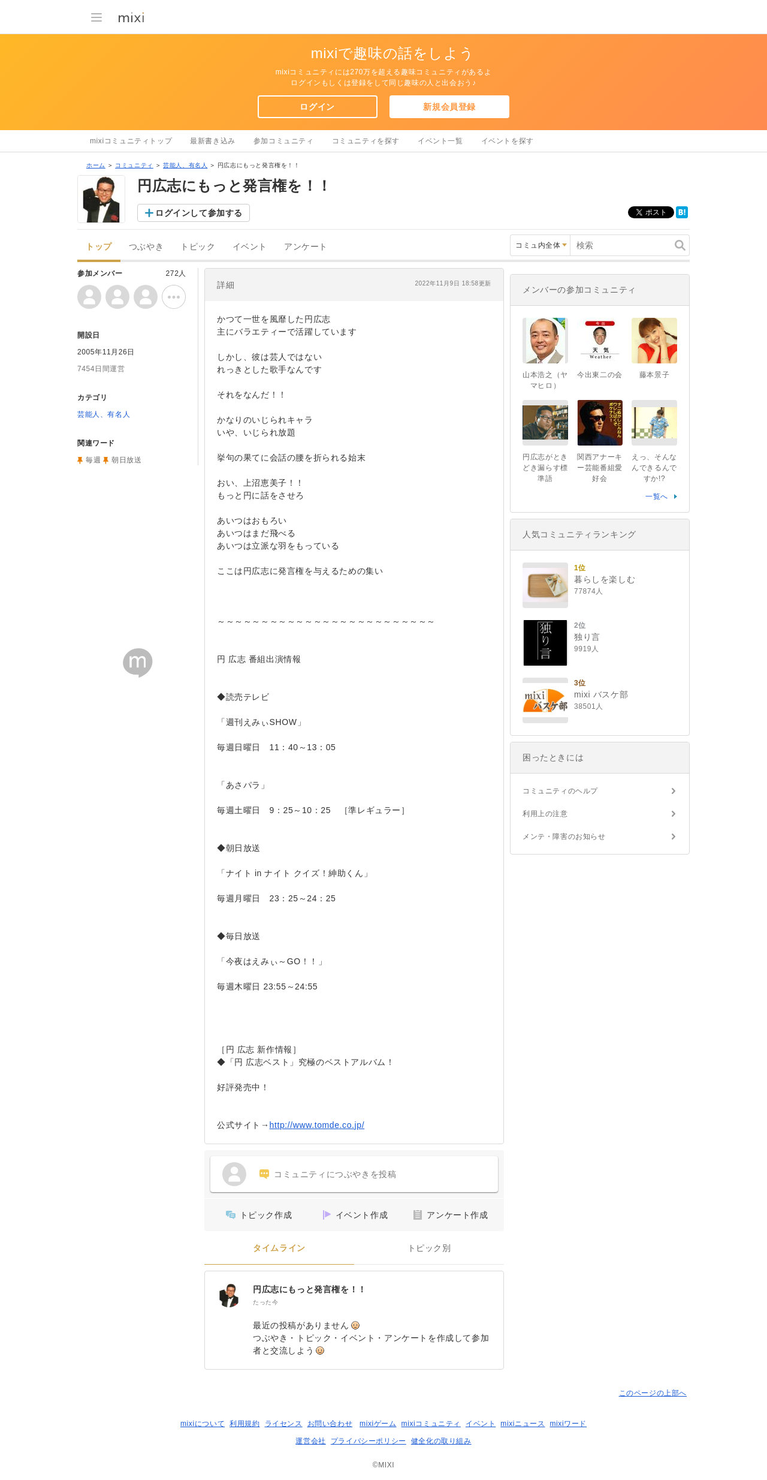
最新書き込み (212, 141)
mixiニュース (522, 1423)
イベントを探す (507, 141)
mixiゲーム (378, 1423)
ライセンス (284, 1423)
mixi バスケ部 (601, 694)
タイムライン (279, 1248)
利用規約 (244, 1423)
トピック (197, 246)
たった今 (265, 1302)
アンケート (306, 246)
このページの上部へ (653, 1393)
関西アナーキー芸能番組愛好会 (600, 468)
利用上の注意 (545, 814)
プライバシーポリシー (368, 1441)
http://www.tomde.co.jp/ (317, 1125)
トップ (99, 246)
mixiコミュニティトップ (131, 141)
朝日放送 (126, 460)
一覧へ (656, 496)
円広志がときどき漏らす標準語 (545, 468)
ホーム (95, 165)
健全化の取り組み (441, 1441)
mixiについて (202, 1423)
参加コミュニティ (283, 141)
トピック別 (429, 1248)
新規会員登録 (449, 107)
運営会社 (310, 1441)
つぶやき (146, 246)
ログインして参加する (199, 213)
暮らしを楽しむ (604, 579)
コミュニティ (134, 165)
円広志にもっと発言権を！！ (310, 1289)
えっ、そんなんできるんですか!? (654, 468)
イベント (249, 246)
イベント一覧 (440, 141)
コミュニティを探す (366, 141)
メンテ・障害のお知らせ (564, 836)
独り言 (587, 637)
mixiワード (568, 1423)
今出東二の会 (600, 375)
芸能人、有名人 (185, 165)
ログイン (317, 107)
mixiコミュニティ (431, 1423)
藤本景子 (654, 375)
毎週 (93, 460)
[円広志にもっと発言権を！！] (229, 1295)
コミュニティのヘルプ (560, 791)
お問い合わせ (330, 1423)
